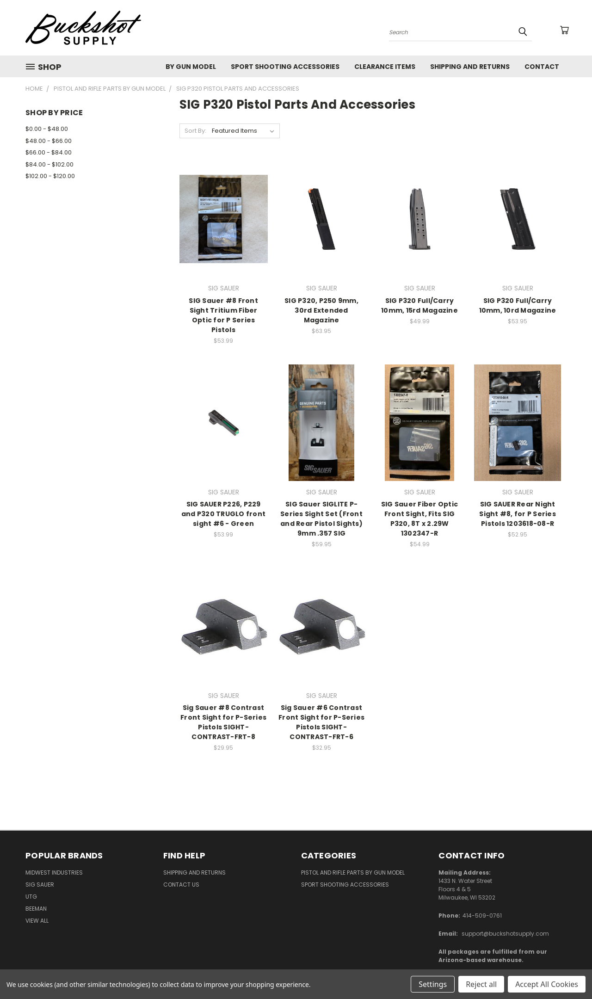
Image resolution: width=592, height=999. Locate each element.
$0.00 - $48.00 (46, 128)
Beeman (36, 909)
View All (37, 921)
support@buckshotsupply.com (505, 933)
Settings (433, 984)
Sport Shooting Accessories (285, 66)
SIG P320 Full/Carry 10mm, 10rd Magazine (517, 305)
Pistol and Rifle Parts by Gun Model (353, 872)
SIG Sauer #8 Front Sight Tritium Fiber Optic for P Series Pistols (223, 315)
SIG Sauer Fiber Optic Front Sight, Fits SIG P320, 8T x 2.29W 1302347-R (419, 519)
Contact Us (181, 884)
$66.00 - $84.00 (48, 152)
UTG (31, 896)
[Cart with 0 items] (564, 30)
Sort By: (195, 130)
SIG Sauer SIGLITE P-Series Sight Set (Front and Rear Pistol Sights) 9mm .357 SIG (321, 519)
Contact (541, 66)
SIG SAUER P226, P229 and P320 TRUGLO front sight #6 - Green (223, 514)
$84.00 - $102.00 (49, 164)
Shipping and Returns (470, 66)
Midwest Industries (54, 872)
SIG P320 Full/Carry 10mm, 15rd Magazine (419, 305)
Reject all (481, 984)
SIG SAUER (39, 884)
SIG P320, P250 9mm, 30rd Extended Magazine (321, 310)
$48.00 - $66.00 (48, 140)
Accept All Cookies (546, 984)
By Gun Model (191, 66)
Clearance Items (384, 66)
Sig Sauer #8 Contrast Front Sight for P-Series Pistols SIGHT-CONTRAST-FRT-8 (223, 722)
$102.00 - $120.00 (50, 176)
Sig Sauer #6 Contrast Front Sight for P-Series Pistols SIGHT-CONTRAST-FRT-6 (321, 722)
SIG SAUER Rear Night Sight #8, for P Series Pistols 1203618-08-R (517, 514)
